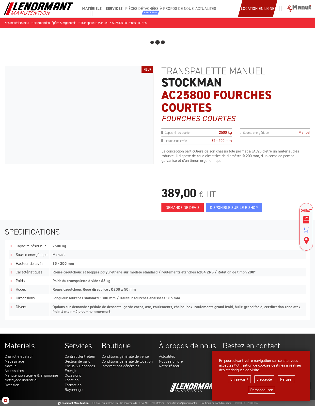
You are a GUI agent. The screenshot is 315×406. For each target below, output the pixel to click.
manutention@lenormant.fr (182, 403)
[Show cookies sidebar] (5, 400)
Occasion (12, 385)
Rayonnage (74, 389)
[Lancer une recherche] (280, 9)
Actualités (167, 356)
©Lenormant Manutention (73, 403)
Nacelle (11, 366)
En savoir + (239, 379)
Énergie (71, 370)
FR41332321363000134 (246, 403)
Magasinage (14, 361)
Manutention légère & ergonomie (31, 375)
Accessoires (14, 370)
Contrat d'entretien (80, 356)
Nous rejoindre (171, 361)
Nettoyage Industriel (21, 380)
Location (72, 380)
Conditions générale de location (127, 361)
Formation (73, 385)
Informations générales (120, 366)
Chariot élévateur (19, 356)
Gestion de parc (77, 361)
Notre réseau (169, 366)
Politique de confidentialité (216, 403)
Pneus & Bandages (80, 366)
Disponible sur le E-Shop (234, 207)
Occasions (73, 375)
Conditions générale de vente (125, 356)
